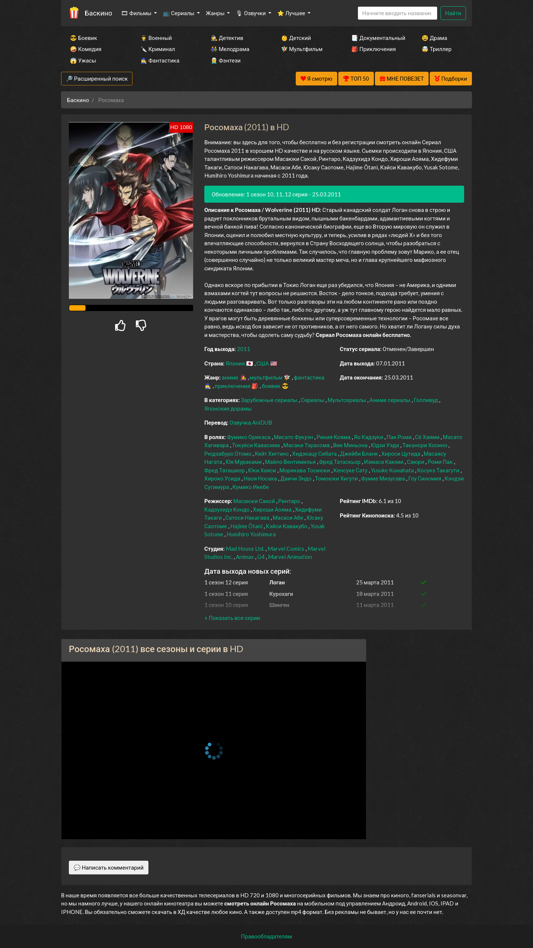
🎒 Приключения (373, 48)
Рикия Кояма (334, 436)
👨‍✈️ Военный (156, 37)
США (263, 363)
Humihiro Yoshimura (251, 534)
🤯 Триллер (437, 48)
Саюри (416, 461)
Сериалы (313, 400)
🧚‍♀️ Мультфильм (301, 48)
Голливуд (426, 400)
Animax (245, 556)
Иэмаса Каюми (384, 461)
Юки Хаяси (262, 470)
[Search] (398, 13)
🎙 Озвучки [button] (251, 13)
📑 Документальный (376, 37)
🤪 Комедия (85, 48)
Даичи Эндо (296, 478)
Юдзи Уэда (385, 445)
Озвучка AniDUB (250, 422)
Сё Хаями (427, 436)
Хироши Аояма (273, 509)
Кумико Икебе (250, 486)
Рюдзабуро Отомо (228, 453)
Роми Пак (441, 461)
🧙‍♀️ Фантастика (160, 60)
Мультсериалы (347, 400)
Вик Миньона (351, 445)
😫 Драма (434, 37)
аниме (230, 377)
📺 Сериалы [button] (179, 13)
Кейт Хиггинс (272, 453)
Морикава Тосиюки (305, 470)
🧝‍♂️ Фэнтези (226, 60)
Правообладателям (266, 936)
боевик (271, 385)
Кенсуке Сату (351, 470)
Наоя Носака (261, 478)
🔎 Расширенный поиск (97, 78)
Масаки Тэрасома (307, 445)
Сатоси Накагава (248, 517)
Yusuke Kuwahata (393, 470)
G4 (261, 556)
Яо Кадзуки (369, 436)
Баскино (98, 13)
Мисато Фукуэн (294, 436)
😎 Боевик (83, 37)
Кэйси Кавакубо (287, 526)
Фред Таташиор (225, 470)
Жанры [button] (216, 13)
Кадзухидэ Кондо (227, 509)
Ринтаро (289, 500)
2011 (243, 348)
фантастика (309, 377)
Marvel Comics (286, 548)
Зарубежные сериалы (270, 400)
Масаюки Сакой (254, 500)
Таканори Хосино (425, 445)
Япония (235, 363)
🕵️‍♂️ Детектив (227, 37)
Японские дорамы (228, 408)
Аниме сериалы (390, 400)
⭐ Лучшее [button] (291, 13)
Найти (453, 13)
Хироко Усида (222, 478)
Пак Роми (399, 436)
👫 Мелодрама (230, 48)
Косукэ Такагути (438, 470)
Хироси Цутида (401, 453)
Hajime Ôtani (247, 526)
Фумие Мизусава (383, 478)
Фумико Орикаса (249, 436)
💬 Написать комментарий (109, 867)
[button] (232, 617)
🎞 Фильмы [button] (136, 13)
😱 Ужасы (83, 60)
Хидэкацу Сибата (315, 453)
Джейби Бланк (359, 453)
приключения (233, 385)
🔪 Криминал (157, 48)
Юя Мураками (243, 461)
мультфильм (267, 377)
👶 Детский (296, 37)
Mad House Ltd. (245, 548)
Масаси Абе (289, 517)
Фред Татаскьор (340, 461)
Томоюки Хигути (337, 478)
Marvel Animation (290, 556)
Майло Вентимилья (291, 461)
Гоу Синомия (425, 478)
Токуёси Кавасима (256, 445)
